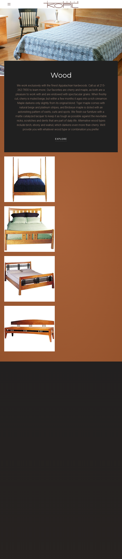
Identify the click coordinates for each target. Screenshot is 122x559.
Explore (61, 139)
